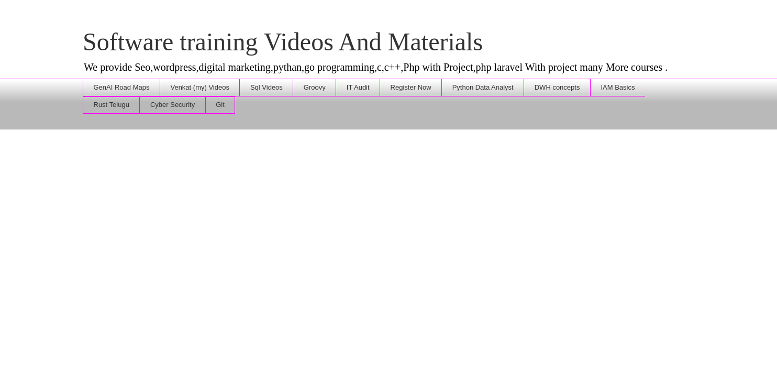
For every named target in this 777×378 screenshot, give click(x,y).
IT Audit (358, 87)
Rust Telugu (111, 105)
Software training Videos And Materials (283, 42)
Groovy (315, 87)
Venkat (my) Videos (199, 87)
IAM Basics (618, 87)
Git (220, 105)
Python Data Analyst (483, 87)
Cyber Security (172, 105)
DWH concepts (557, 87)
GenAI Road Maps (122, 87)
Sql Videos (266, 87)
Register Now (411, 87)
